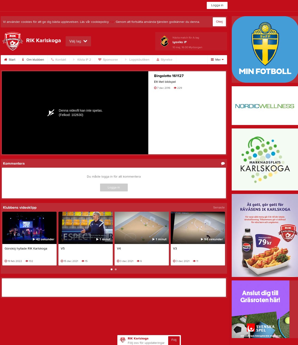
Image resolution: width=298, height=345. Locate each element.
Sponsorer (108, 60)
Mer (217, 60)
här (112, 22)
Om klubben (33, 60)
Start (9, 60)
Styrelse (164, 60)
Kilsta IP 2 (82, 60)
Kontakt (58, 60)
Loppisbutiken (137, 60)
